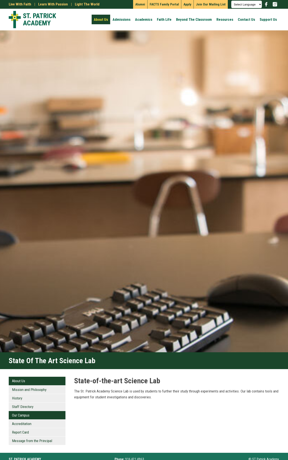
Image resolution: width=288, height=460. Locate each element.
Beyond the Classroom (194, 19)
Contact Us (246, 19)
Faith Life (164, 19)
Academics (143, 19)
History (17, 398)
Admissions (121, 19)
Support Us (268, 19)
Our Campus (20, 415)
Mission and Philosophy (29, 389)
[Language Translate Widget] (246, 4)
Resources (224, 19)
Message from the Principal (32, 441)
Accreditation (21, 424)
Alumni (140, 4)
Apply (187, 4)
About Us (101, 19)
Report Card (20, 432)
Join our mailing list (211, 4)
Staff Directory (22, 406)
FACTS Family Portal (164, 4)
